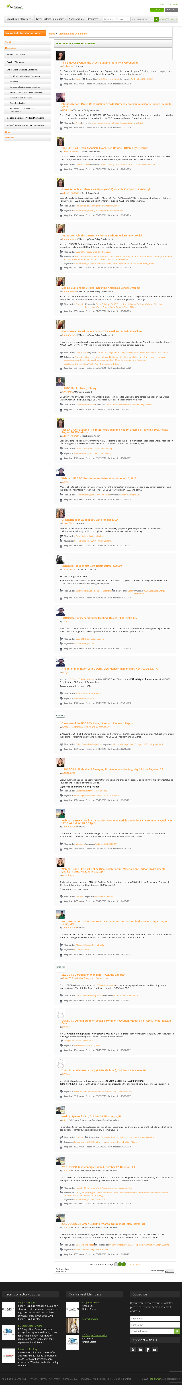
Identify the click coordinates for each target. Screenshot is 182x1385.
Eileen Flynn (68, 523)
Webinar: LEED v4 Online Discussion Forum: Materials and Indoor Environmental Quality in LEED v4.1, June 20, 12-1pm (117, 822)
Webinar (99, 844)
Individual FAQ (88, 1378)
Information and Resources (21, 98)
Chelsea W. (67, 66)
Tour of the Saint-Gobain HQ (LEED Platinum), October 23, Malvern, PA (104, 1070)
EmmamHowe (69, 239)
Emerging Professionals (84, 795)
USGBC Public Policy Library (79, 388)
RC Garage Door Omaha (30, 1325)
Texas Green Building (91, 693)
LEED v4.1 (133, 995)
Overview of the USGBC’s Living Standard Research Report (97, 723)
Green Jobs (110, 123)
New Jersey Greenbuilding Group (97, 252)
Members (9, 137)
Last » (137, 1264)
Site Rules (104, 1378)
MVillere (66, 1026)
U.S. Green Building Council (81, 679)
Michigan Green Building (93, 639)
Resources (92, 19)
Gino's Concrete (90, 1319)
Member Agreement (50, 1378)
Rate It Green (155, 1378)
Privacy (33, 1378)
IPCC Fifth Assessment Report (107, 364)
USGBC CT (106, 1249)
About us (6, 1378)
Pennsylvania (82, 205)
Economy (132, 123)
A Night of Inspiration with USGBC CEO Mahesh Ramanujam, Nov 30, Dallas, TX (110, 668)
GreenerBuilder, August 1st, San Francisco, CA (90, 519)
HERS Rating (105, 453)
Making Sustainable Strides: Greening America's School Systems (101, 287)
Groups (8, 132)
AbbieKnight (68, 772)
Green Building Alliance (127, 1142)
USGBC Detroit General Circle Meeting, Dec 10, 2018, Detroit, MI (100, 618)
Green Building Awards (91, 1249)
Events (79, 79)
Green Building (98, 123)
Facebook (177, 32)
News (78, 123)
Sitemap (116, 1378)
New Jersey (106, 263)
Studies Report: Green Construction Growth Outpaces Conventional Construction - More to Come (117, 105)
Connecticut (81, 448)
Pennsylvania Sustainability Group (103, 205)
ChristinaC (67, 391)
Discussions (10, 48)
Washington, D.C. (138, 79)
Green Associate (148, 164)
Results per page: (157, 1270)
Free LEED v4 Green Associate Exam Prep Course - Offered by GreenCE (105, 148)
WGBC (90, 364)
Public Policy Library (121, 404)
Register (171, 9)
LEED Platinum (105, 1091)
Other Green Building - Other (91, 259)
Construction (122, 123)
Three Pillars (130, 307)
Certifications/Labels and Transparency (26, 76)
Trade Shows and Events (108, 79)
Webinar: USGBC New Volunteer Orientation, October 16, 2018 (99, 478)
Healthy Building (95, 210)
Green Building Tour (83, 453)
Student (115, 795)
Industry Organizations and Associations (26, 92)
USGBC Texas (101, 1199)
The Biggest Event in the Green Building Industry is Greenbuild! (100, 62)
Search (8, 42)
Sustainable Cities (154, 352)
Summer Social (128, 263)
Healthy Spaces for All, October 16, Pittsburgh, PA (92, 1116)
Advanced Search (168, 19)
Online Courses (83, 164)
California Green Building (93, 536)
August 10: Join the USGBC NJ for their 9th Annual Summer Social (102, 235)
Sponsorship (75, 19)
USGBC (149, 79)
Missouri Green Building (94, 945)
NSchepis (67, 110)
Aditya (65, 481)
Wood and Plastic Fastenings (90, 1195)
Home (52, 34)
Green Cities (81, 364)
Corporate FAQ (70, 1378)
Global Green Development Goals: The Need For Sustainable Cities (102, 331)
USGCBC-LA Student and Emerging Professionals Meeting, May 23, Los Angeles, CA (112, 769)
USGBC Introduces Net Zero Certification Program (92, 565)
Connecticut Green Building (99, 448)
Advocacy (115, 1137)
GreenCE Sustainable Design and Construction (85, 726)
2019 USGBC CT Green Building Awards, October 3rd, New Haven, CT (103, 1223)
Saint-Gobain (85, 1091)
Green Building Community (50, 19)
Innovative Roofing (27, 1349)
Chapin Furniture (26, 1302)
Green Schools (116, 210)
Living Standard (156, 744)
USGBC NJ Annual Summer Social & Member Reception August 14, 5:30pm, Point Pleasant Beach (116, 1022)
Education (14, 81)
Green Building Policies (141, 404)
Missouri (80, 944)
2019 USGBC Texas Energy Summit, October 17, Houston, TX (98, 1167)
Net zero (85, 949)
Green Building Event (144, 263)
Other (130, 590)
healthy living (99, 1142)
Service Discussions (16, 62)
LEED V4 (136, 164)
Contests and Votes (85, 1244)
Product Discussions (16, 54)
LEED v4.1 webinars (105, 985)
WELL (97, 1045)
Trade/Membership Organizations (135, 1192)
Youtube (177, 55)
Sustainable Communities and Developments (22, 109)
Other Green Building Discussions (22, 69)
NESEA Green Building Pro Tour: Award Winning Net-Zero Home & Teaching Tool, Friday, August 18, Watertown (115, 431)
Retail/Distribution (17, 103)
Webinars (80, 844)
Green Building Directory (18, 19)
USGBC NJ (116, 263)
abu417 (66, 1119)
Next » (131, 1264)
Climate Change (119, 352)
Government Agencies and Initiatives (25, 87)
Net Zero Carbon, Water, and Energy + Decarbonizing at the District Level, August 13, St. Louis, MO (115, 923)
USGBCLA (107, 795)
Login (157, 9)
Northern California (104, 541)
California (80, 790)
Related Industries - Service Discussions (25, 125)
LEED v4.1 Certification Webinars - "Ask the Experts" (93, 974)
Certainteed (126, 1091)
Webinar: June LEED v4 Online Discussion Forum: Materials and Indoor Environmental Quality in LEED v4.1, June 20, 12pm (114, 870)
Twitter (177, 40)
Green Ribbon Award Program (110, 307)
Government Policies (85, 404)
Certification (119, 164)
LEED (129, 352)
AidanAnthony (69, 826)
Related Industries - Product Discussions (25, 118)
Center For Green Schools (141, 304)
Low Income (111, 1142)
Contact (127, 1378)
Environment (82, 352)
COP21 (142, 352)
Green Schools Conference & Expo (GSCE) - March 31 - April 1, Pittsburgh (106, 189)
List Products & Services (168, 4)
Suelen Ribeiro (69, 569)
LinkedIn (177, 47)
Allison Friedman (70, 151)
